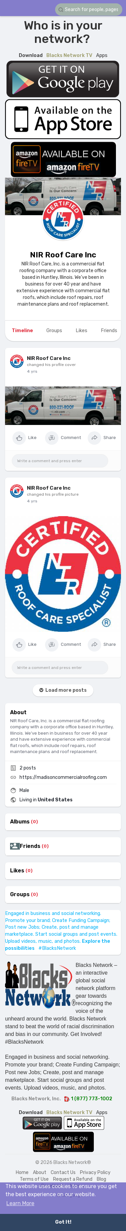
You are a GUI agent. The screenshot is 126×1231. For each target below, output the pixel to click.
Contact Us (63, 1172)
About (39, 1172)
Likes (17, 870)
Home (22, 1172)
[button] (88, 9)
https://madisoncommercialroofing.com (63, 777)
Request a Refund (72, 1179)
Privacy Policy (95, 1172)
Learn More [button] (20, 1203)
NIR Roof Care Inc (63, 254)
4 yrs (32, 371)
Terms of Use (34, 1179)
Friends (30, 846)
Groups (20, 894)
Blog (101, 1179)
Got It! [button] (63, 1222)
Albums (20, 821)
